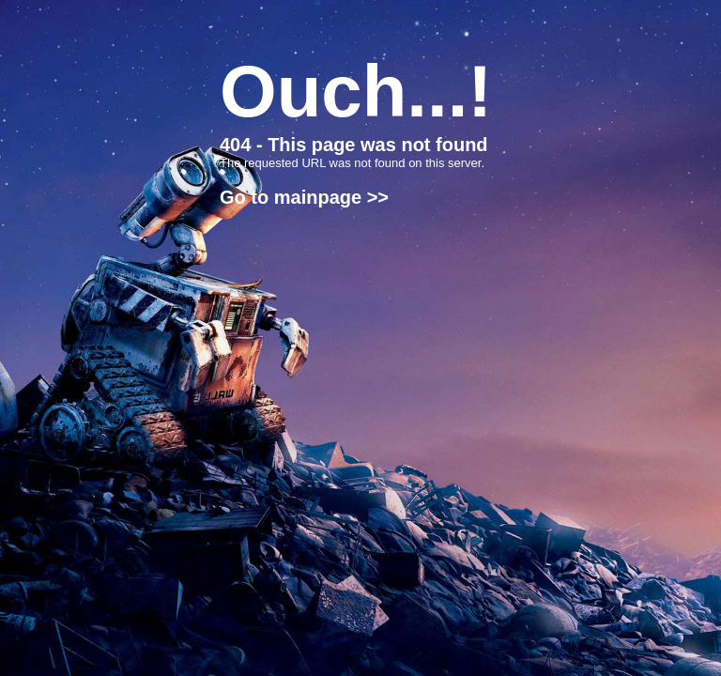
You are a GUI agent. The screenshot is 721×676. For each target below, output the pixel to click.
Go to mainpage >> (304, 197)
